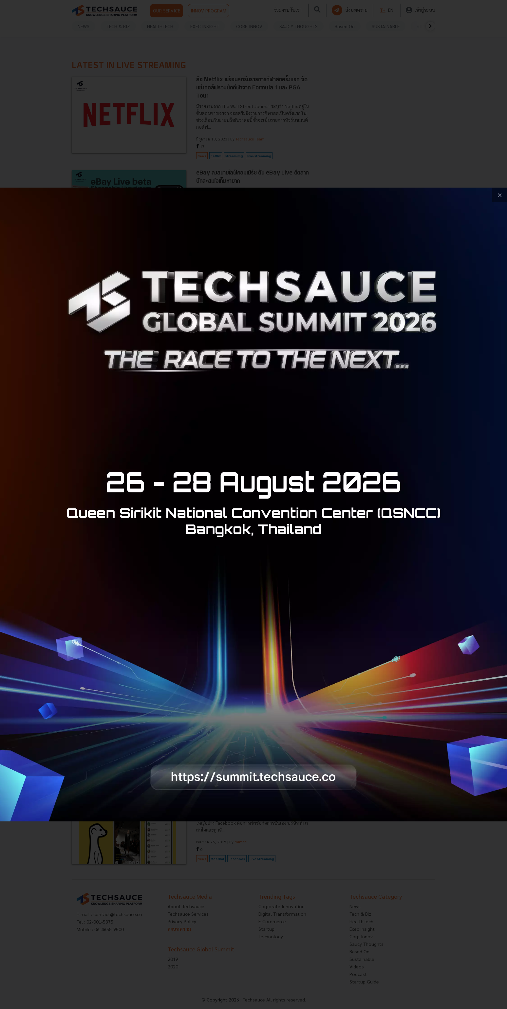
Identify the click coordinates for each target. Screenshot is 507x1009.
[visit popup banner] (253, 504)
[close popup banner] (499, 195)
